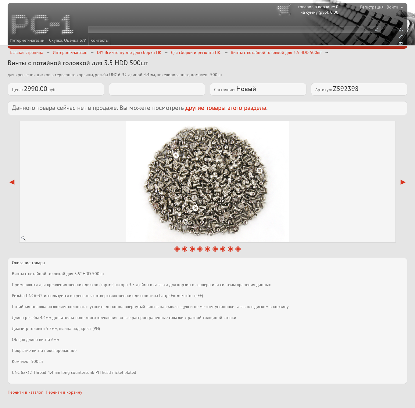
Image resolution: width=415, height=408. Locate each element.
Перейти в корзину (64, 392)
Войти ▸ (395, 7)
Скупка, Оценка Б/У (67, 40)
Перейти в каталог (25, 392)
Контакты (100, 40)
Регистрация (372, 7)
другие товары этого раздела (225, 108)
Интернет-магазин (27, 40)
